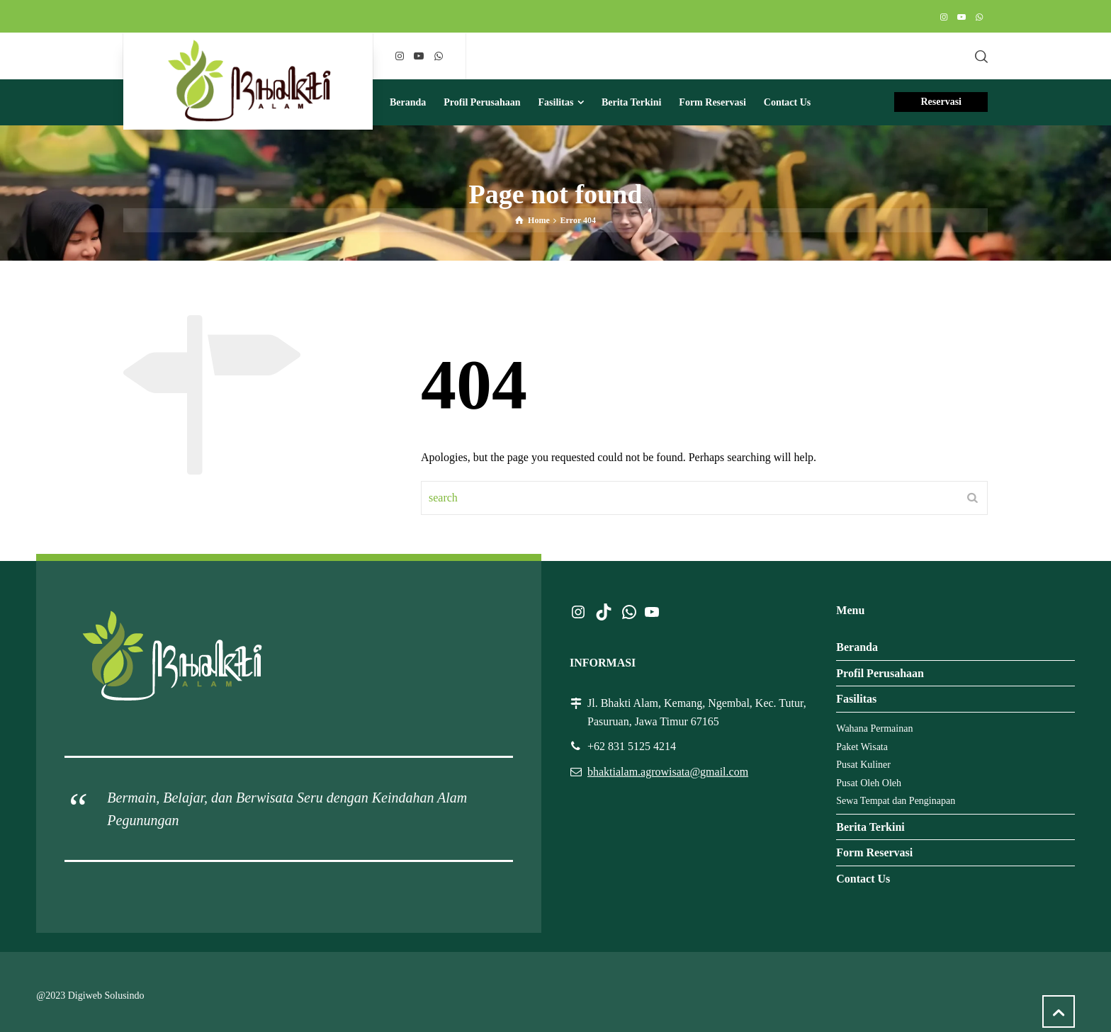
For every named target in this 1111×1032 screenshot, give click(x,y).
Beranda (857, 647)
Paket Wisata (862, 747)
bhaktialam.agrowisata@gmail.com (667, 772)
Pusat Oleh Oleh (868, 783)
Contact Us (863, 879)
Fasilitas (856, 699)
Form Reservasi (874, 852)
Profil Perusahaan (880, 673)
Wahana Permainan (874, 728)
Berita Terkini (870, 827)
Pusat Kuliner (863, 764)
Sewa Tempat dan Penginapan (895, 800)
